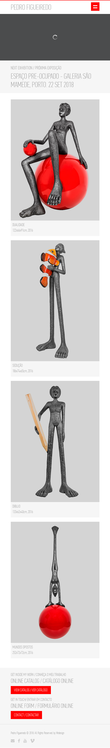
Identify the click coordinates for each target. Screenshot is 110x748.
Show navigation (95, 7)
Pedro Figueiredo (18, 733)
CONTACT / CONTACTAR (26, 715)
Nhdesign (60, 733)
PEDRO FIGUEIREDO (31, 7)
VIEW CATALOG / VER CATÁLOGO (31, 690)
